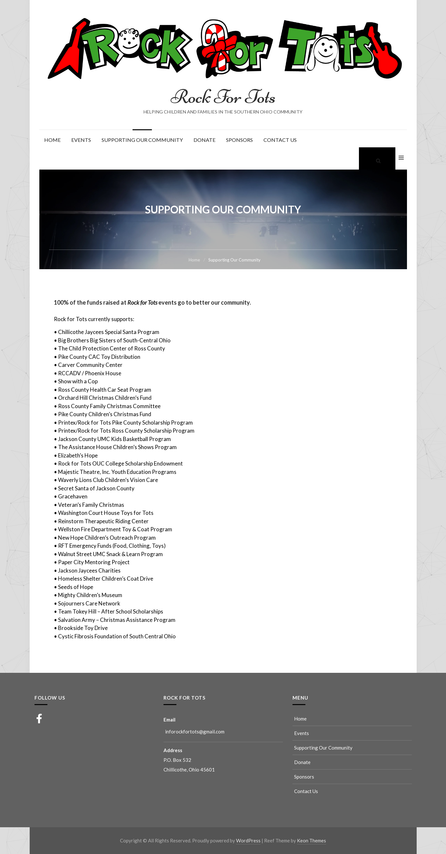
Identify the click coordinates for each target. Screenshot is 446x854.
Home (52, 140)
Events (81, 140)
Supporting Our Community (142, 140)
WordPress (248, 840)
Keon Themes (311, 840)
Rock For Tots (223, 96)
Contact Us (280, 140)
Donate (204, 140)
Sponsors (239, 140)
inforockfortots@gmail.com (194, 731)
